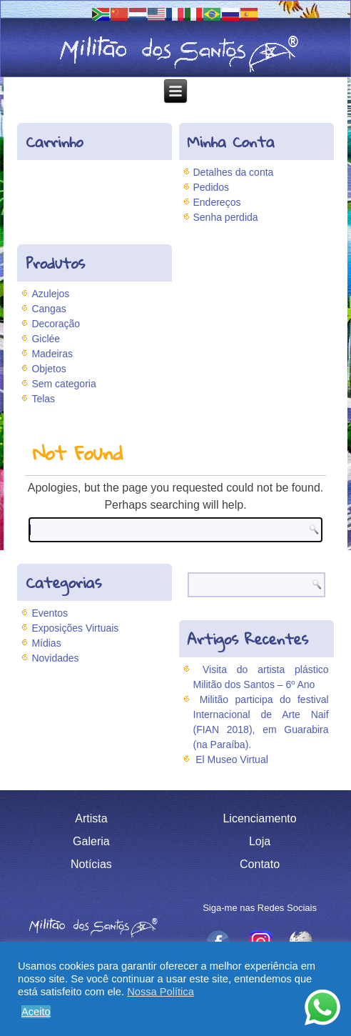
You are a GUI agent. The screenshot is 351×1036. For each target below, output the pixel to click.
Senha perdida (225, 217)
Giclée (45, 338)
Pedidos (211, 187)
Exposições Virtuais (74, 628)
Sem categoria (63, 383)
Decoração (55, 323)
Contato (260, 864)
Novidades (54, 658)
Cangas (48, 308)
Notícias (91, 864)
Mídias (46, 643)
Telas (43, 398)
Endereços (217, 202)
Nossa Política (160, 991)
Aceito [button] (36, 1011)
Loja (259, 841)
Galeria (91, 841)
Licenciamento (259, 818)
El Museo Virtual (231, 759)
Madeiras (52, 353)
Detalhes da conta (233, 172)
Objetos (48, 368)
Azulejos (50, 293)
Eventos (49, 613)
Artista (91, 818)
